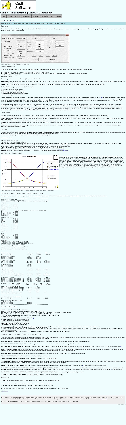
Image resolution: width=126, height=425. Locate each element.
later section (65, 150)
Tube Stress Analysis (9, 20)
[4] (111, 388)
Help (52, 16)
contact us (104, 418)
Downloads (36, 16)
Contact (58, 16)
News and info (26, 16)
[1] (101, 97)
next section (61, 149)
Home (3, 16)
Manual (16, 20)
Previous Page (4, 410)
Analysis (17, 16)
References (5, 397)
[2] (57, 101)
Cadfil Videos (45, 16)
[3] (33, 337)
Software (10, 16)
